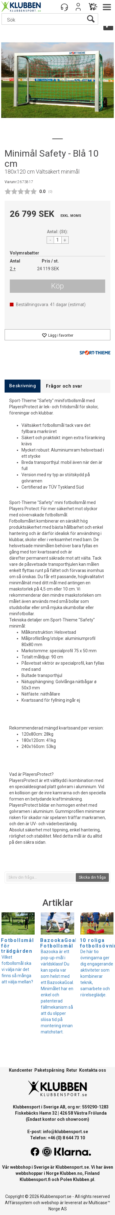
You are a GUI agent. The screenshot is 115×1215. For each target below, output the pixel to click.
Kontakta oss (92, 1070)
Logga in (78, 7)
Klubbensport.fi (35, 1179)
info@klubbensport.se (65, 1131)
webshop (50, 1202)
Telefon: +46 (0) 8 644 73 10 (57, 1137)
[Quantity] (57, 240)
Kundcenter (21, 1070)
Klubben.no (71, 1173)
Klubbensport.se (72, 1167)
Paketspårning (49, 1070)
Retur (71, 1070)
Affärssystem (18, 1202)
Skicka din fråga (92, 877)
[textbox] (40, 877)
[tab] (22, 386)
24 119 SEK (48, 268)
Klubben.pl (83, 1179)
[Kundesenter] (64, 6)
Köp (57, 286)
